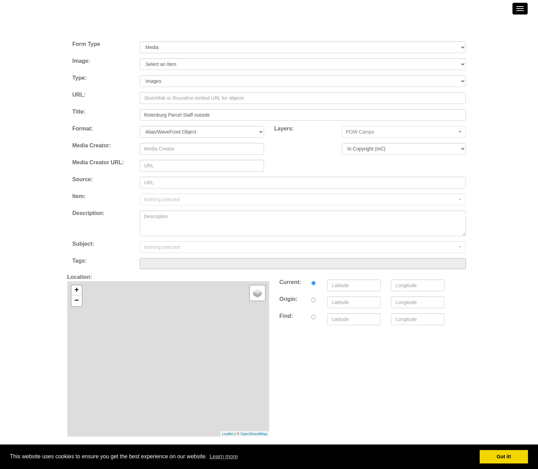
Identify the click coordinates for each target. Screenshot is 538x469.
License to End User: (301, 145)
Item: (79, 196)
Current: (290, 282)
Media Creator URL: (98, 162)
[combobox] (303, 263)
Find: (286, 316)
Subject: (83, 243)
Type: (79, 77)
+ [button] (76, 290)
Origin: (288, 299)
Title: (79, 111)
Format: (82, 128)
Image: (81, 60)
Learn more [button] (223, 456)
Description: (88, 213)
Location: (79, 277)
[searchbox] (144, 263)
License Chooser (296, 162)
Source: (82, 179)
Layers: (284, 128)
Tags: (79, 260)
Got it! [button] (504, 456)
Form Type (86, 44)
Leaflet (228, 434)
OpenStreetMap (254, 434)
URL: (79, 94)
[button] (404, 132)
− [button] (76, 301)
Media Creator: (91, 145)
